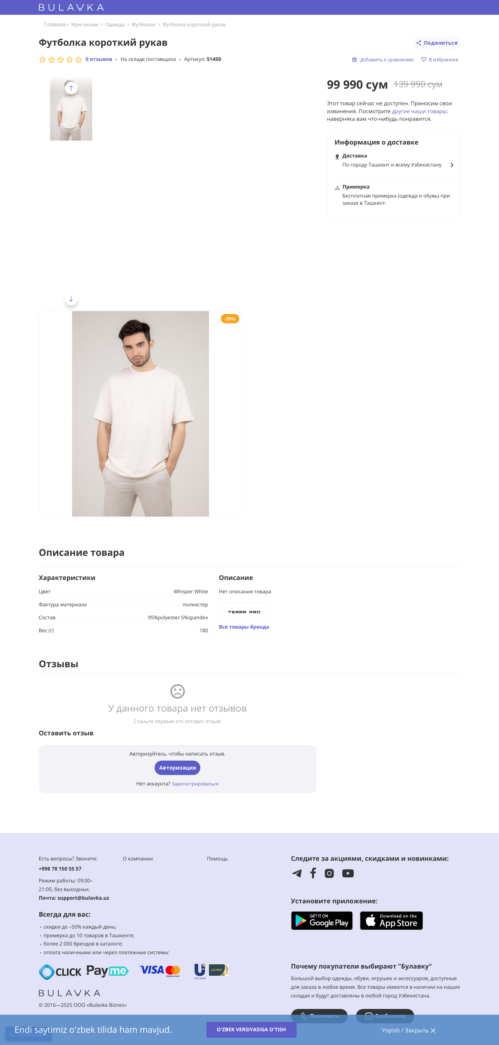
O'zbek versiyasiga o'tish (251, 1029)
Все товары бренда (244, 627)
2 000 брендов (76, 943)
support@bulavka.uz (83, 898)
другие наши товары (419, 111)
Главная (55, 24)
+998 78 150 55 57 (60, 868)
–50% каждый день (92, 927)
